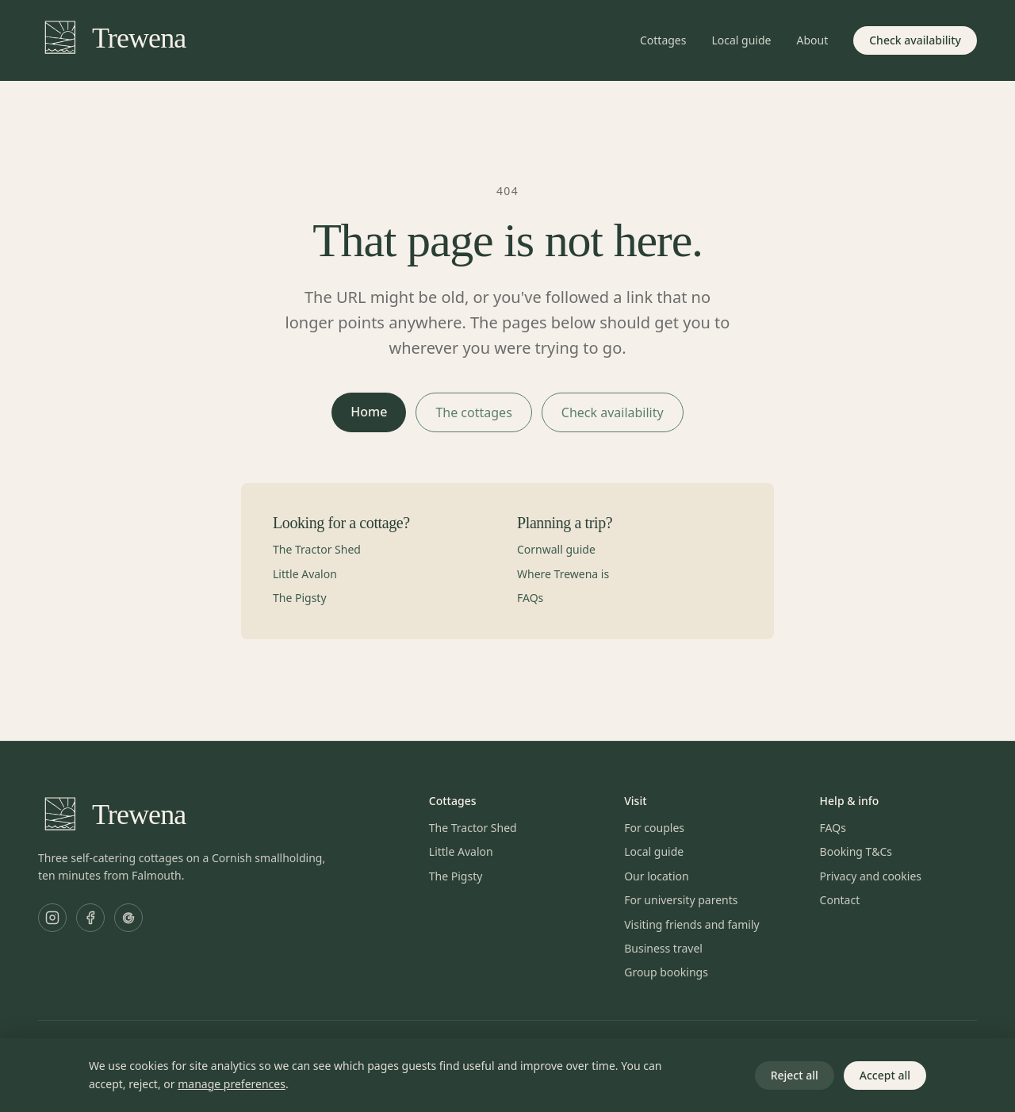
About (812, 40)
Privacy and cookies (870, 876)
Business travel (663, 948)
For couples (654, 827)
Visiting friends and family (692, 924)
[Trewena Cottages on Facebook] (90, 917)
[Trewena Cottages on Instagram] (52, 917)
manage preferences (231, 1083)
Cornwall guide (556, 549)
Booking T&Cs (856, 851)
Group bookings (666, 972)
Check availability (915, 40)
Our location (656, 876)
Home (368, 411)
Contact (840, 899)
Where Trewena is (563, 573)
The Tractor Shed (317, 549)
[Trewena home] (112, 40)
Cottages (663, 40)
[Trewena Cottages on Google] (128, 917)
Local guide (741, 40)
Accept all (885, 1075)
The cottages (473, 412)
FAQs (530, 597)
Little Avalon (305, 573)
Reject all (794, 1075)
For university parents (680, 899)
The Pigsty (300, 597)
